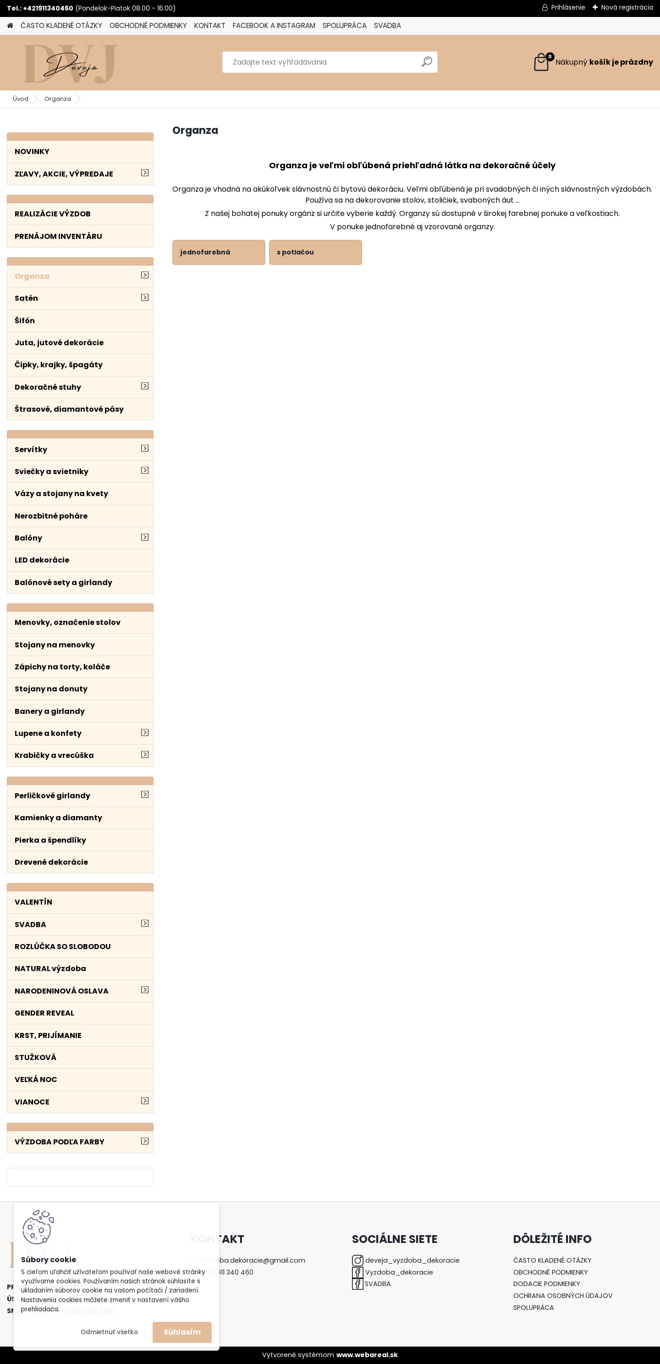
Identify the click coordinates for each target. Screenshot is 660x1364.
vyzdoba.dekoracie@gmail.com (252, 1260)
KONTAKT (210, 25)
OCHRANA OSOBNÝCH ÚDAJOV (563, 1295)
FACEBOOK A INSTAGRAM (274, 25)
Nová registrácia (627, 7)
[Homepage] (10, 26)
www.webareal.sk (367, 1354)
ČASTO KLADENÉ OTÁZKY (61, 25)
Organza (57, 98)
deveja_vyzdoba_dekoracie (412, 1260)
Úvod (20, 98)
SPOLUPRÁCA (345, 25)
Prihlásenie (568, 7)
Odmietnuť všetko (109, 1332)
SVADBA (387, 25)
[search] (427, 65)
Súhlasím (182, 1332)
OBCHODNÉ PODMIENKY (148, 25)
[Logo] (70, 62)
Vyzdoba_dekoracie (399, 1272)
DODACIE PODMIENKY (546, 1283)
